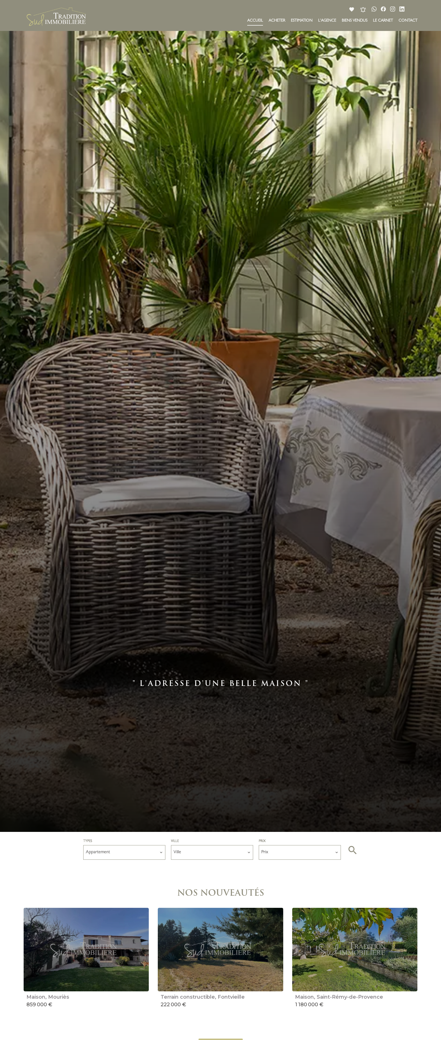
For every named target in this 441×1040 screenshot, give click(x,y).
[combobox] (124, 852)
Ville (175, 841)
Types (87, 841)
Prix (262, 841)
